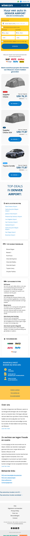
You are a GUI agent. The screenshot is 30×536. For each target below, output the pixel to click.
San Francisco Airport (11, 222)
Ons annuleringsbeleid (15, 396)
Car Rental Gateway (18, 523)
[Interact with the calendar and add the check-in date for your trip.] (8, 33)
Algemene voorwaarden (15, 508)
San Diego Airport (10, 232)
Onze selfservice (6, 480)
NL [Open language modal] (22, 5)
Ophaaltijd (4, 30)
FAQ (15, 506)
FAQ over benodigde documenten (12, 475)
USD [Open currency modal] (25, 5)
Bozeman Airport (10, 235)
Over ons (15, 513)
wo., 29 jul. (20, 33)
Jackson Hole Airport (11, 214)
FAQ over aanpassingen (8, 478)
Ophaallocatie (5, 20)
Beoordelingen (15, 515)
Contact (15, 518)
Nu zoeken (15, 103)
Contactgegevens (7, 482)
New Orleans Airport (11, 206)
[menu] (27, 5)
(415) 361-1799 (26, 1)
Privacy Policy (15, 510)
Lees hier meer (6, 428)
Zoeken (15, 46)
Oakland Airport (9, 225)
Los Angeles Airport (11, 219)
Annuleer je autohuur (15, 390)
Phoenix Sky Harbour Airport (13, 216)
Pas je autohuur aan (15, 393)
